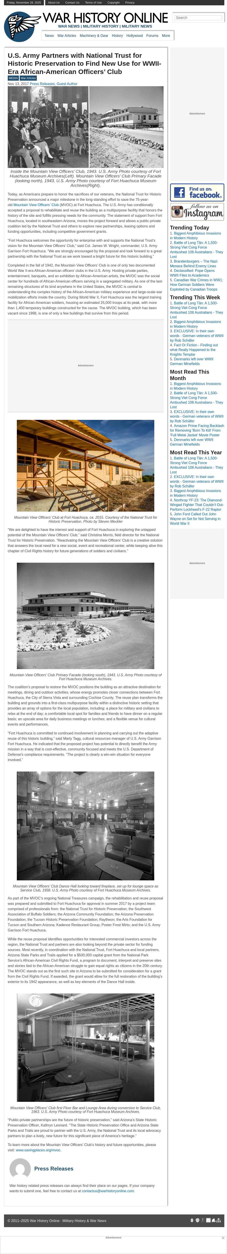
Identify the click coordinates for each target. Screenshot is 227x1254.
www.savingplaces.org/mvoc (38, 1150)
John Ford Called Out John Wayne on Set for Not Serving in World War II (195, 518)
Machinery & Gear (94, 36)
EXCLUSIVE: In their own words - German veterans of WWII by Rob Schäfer (197, 335)
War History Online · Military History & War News (68, 1221)
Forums (152, 36)
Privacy (130, 2)
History (117, 36)
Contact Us (72, 2)
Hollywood (134, 36)
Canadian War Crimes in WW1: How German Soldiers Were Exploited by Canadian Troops (196, 284)
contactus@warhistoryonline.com (108, 1191)
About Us (54, 2)
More (166, 36)
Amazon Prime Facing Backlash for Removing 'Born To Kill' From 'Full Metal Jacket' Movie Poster (197, 430)
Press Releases (53, 1169)
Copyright (114, 2)
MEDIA (13, 78)
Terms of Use (93, 2)
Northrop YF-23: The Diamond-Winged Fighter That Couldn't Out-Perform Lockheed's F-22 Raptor (197, 504)
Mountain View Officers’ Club (36, 205)
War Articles (66, 36)
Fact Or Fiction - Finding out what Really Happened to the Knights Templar (194, 349)
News (49, 36)
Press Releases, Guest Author (53, 84)
